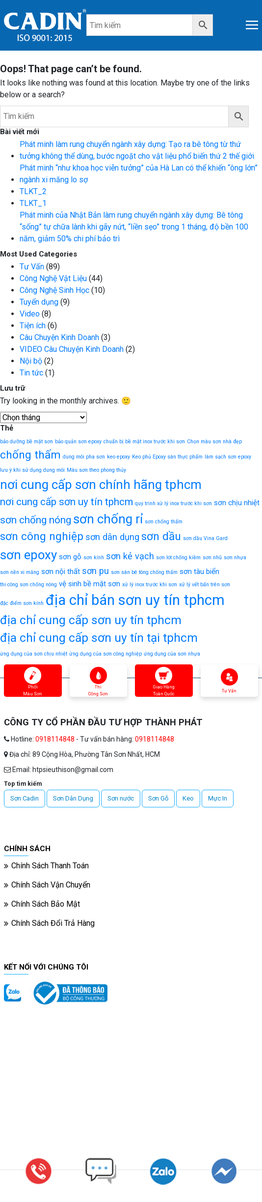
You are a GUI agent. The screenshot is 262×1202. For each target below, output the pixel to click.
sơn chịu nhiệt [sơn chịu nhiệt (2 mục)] (237, 502)
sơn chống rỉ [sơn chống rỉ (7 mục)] (108, 519)
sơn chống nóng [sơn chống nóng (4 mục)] (35, 520)
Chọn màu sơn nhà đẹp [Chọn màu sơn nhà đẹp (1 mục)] (214, 441)
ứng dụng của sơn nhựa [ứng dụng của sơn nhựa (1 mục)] (172, 654)
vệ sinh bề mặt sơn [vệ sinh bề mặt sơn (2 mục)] (89, 583)
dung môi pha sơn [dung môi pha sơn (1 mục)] (84, 457)
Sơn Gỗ (158, 798)
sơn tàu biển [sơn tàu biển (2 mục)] (199, 571)
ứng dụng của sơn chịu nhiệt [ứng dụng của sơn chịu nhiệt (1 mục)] (33, 654)
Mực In (217, 798)
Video (30, 313)
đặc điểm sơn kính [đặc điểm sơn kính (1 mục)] (22, 603)
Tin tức (31, 372)
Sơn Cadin (24, 798)
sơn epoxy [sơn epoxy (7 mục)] (28, 554)
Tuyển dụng (39, 302)
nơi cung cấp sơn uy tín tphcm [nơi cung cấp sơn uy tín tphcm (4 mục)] (66, 502)
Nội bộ (31, 361)
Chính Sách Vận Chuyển (50, 884)
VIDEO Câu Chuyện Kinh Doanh (72, 349)
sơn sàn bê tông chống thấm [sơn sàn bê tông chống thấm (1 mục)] (144, 572)
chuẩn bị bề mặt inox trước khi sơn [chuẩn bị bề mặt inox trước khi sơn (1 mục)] (144, 441)
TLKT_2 (33, 191)
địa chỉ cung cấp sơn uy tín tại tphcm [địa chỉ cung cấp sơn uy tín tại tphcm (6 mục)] (99, 637)
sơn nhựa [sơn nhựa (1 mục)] (235, 557)
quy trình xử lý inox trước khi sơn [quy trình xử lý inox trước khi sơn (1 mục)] (173, 503)
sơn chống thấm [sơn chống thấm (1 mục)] (164, 521)
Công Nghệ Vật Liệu (53, 278)
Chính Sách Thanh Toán (50, 865)
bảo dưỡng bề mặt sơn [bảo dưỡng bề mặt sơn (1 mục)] (26, 441)
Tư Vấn (32, 266)
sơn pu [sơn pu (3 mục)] (95, 571)
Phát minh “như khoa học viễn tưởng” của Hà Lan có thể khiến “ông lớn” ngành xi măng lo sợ (139, 173)
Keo (188, 798)
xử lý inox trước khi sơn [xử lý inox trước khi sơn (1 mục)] (149, 584)
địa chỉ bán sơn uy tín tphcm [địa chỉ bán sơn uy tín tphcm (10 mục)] (135, 600)
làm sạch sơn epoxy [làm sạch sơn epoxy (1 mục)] (228, 457)
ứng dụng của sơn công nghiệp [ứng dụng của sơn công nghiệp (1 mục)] (105, 654)
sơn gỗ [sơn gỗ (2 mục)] (70, 556)
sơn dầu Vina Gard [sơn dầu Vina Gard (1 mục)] (205, 538)
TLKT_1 (33, 203)
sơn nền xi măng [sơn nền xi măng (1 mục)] (19, 572)
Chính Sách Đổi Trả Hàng (53, 923)
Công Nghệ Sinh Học (54, 290)
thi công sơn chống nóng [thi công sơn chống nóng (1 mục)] (28, 584)
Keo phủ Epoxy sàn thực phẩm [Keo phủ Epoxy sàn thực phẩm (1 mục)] (167, 457)
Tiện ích (33, 325)
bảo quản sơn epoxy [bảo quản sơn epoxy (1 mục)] (78, 441)
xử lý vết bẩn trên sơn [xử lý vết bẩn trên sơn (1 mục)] (204, 584)
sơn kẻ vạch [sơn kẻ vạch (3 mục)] (130, 556)
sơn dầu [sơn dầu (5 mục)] (161, 536)
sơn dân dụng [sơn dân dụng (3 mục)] (112, 537)
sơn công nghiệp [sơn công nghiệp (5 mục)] (41, 536)
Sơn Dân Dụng (73, 798)
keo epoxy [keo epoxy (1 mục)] (118, 457)
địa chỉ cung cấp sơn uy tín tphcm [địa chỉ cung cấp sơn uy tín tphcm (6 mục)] (91, 620)
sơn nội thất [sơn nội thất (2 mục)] (60, 571)
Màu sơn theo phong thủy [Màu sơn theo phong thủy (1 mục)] (96, 470)
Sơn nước (120, 798)
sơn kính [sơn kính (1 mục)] (93, 557)
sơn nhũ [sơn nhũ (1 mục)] (212, 557)
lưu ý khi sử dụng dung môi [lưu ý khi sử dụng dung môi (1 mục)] (32, 470)
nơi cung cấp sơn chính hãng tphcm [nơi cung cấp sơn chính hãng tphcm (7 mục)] (101, 484)
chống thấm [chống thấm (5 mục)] (30, 454)
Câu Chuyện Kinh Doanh (59, 337)
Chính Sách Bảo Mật (45, 904)
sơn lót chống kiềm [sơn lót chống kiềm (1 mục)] (178, 557)
